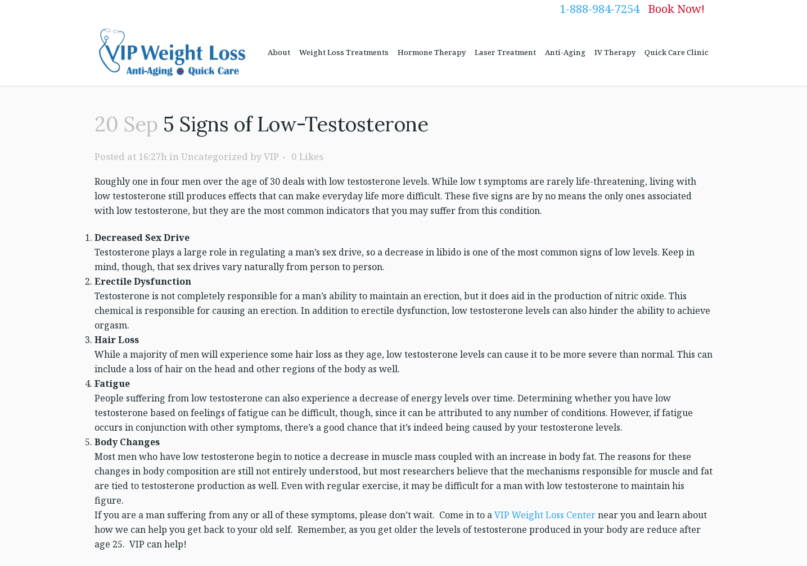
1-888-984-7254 (599, 8)
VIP (271, 156)
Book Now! (676, 8)
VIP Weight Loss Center (545, 515)
